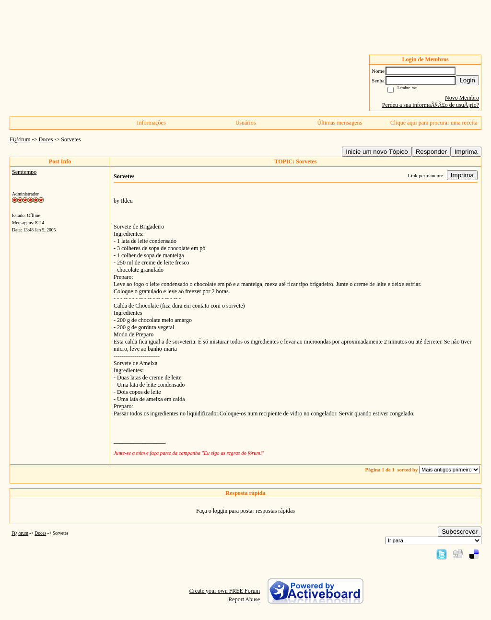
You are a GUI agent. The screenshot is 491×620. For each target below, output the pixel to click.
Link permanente (425, 175)
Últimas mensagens (339, 122)
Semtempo (24, 172)
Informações (151, 122)
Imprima (466, 151)
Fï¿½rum (20, 139)
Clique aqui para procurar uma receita (434, 122)
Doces (45, 139)
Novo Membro (462, 97)
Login (467, 80)
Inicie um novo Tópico (377, 151)
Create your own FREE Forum (224, 590)
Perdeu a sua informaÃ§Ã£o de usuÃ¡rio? (430, 105)
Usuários (245, 122)
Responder (431, 151)
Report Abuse (244, 599)
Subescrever (460, 531)
